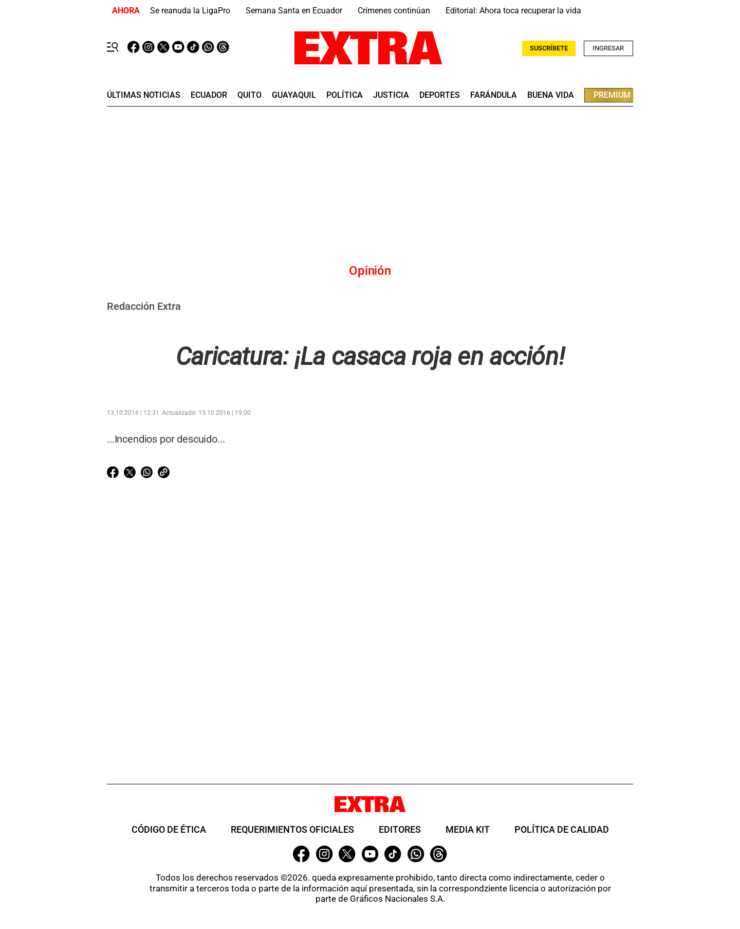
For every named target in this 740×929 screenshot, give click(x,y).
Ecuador (209, 95)
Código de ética (169, 829)
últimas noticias (143, 95)
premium (612, 95)
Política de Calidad (561, 829)
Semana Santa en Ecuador (294, 10)
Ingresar (608, 48)
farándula (493, 95)
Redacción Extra (144, 306)
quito (249, 95)
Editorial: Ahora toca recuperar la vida (513, 10)
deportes (439, 95)
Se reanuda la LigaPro (190, 10)
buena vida (550, 95)
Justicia (391, 95)
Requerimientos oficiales (292, 829)
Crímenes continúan (394, 10)
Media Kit (468, 829)
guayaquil (294, 95)
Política (344, 95)
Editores (400, 829)
